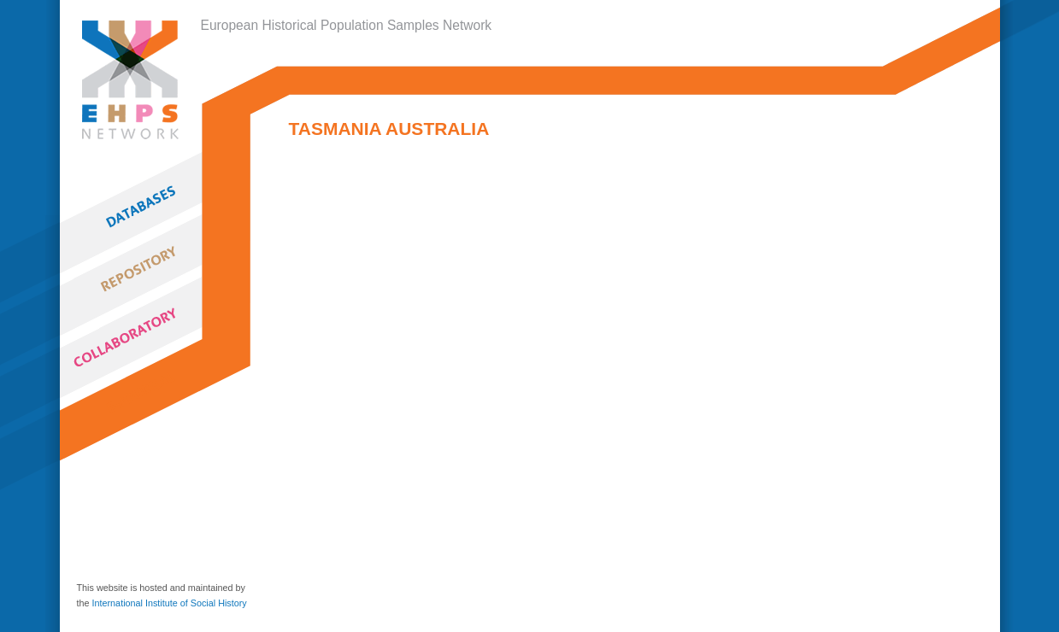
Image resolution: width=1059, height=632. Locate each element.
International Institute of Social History (169, 603)
